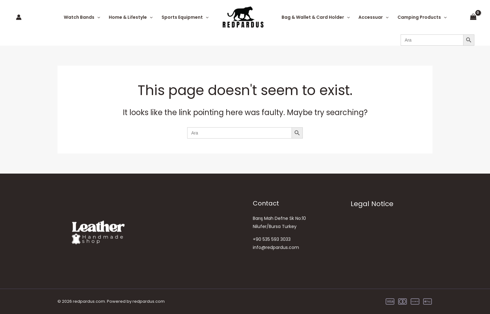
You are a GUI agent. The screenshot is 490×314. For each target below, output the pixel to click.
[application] (97, 17)
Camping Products (422, 17)
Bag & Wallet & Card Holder (316, 17)
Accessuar (373, 17)
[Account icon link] (19, 17)
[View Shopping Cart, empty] (473, 17)
